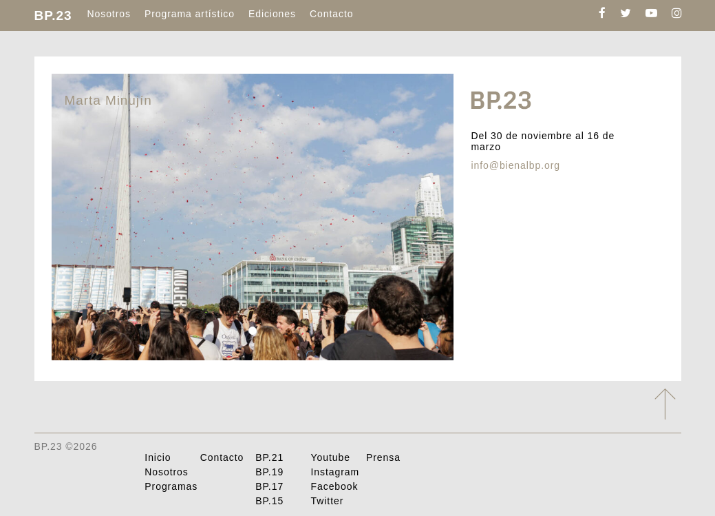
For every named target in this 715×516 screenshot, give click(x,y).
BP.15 (269, 500)
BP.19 (269, 471)
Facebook (335, 486)
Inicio (158, 457)
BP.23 (53, 15)
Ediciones (272, 13)
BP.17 (269, 486)
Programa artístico (190, 13)
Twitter (327, 500)
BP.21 (269, 457)
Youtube (330, 457)
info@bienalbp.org (515, 165)
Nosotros (108, 13)
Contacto (331, 13)
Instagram (335, 471)
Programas (171, 486)
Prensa (383, 457)
